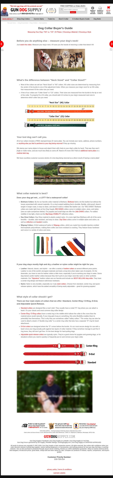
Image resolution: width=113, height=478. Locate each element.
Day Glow (62, 219)
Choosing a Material (70, 32)
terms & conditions (65, 469)
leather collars (69, 268)
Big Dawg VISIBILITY (53, 214)
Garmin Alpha (39, 19)
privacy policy (52, 469)
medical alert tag (23, 153)
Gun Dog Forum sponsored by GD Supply (31, 442)
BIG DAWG (59, 209)
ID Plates (58, 32)
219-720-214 (59, 459)
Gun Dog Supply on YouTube (79, 441)
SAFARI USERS (59, 473)
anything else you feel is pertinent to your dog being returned (41, 143)
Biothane (71, 202)
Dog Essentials (23, 23)
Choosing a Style (85, 32)
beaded (39, 222)
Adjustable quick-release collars (32, 334)
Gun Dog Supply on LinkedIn (59, 441)
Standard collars (27, 308)
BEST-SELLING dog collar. (83, 278)
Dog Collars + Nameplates (38, 23)
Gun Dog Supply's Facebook (39, 441)
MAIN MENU (7, 19)
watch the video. (26, 45)
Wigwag (56, 225)
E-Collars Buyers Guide (80, 19)
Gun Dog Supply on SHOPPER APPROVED (86, 442)
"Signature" (36, 278)
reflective (29, 222)
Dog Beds (97, 19)
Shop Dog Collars (23, 19)
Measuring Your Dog (35, 32)
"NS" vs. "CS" (49, 32)
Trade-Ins (51, 19)
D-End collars (26, 326)
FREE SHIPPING (66, 6)
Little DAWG (79, 211)
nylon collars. (61, 284)
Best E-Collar (63, 19)
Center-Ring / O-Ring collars (31, 313)
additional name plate (88, 151)
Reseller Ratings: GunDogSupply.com (58, 442)
